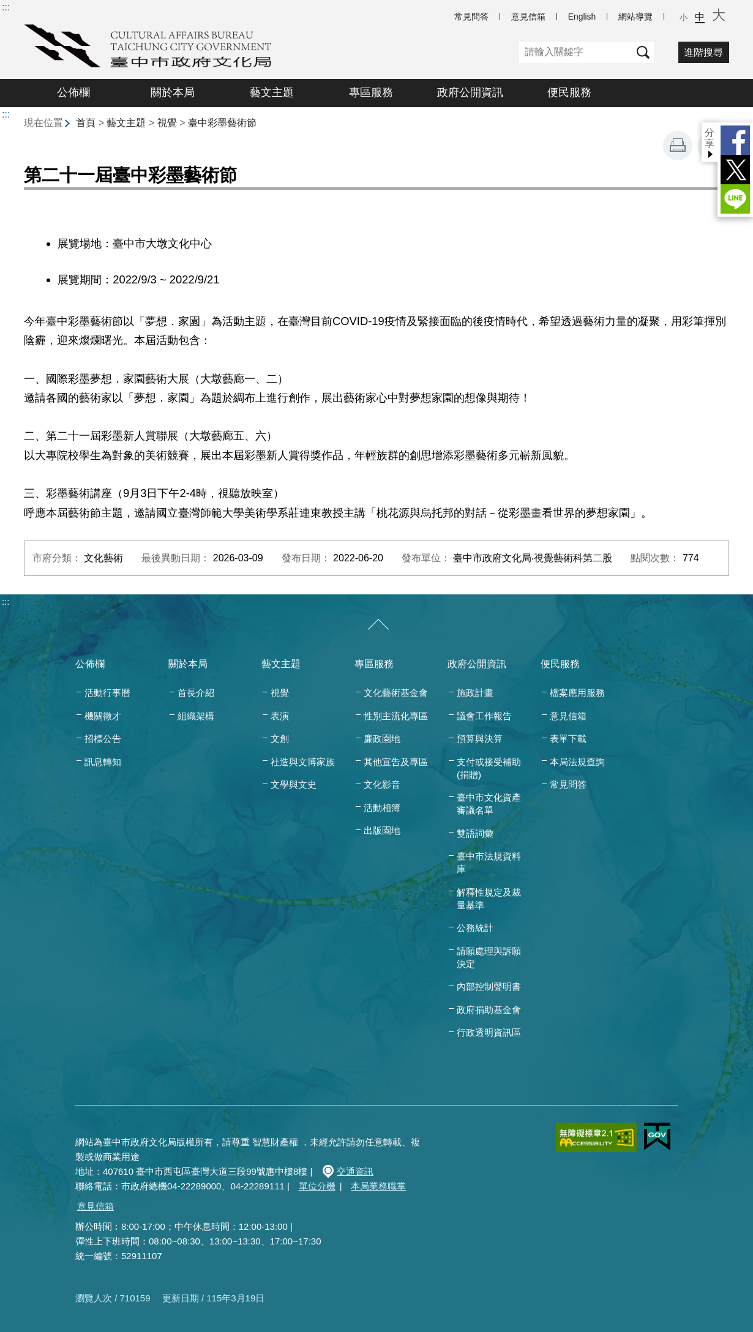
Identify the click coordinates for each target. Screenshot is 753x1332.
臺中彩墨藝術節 (222, 123)
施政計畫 (475, 692)
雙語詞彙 (475, 833)
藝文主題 (272, 92)
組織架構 (196, 716)
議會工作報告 (484, 716)
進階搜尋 (703, 52)
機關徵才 (102, 716)
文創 (280, 738)
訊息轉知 (102, 762)
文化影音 (382, 784)
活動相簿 (382, 808)
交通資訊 (355, 1171)
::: (6, 7)
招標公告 (102, 738)
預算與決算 (480, 738)
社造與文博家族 (303, 762)
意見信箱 (528, 16)
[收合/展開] (378, 625)
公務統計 (475, 927)
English (582, 16)
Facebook (735, 140)
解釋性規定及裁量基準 (489, 898)
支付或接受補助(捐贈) (489, 768)
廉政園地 (382, 738)
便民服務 (569, 92)
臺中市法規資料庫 (489, 862)
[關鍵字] (575, 52)
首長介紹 (196, 692)
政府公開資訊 (470, 92)
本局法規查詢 (577, 762)
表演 (280, 716)
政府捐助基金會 (489, 1010)
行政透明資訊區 (489, 1032)
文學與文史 (294, 784)
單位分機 (317, 1186)
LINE (735, 199)
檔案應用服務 (577, 692)
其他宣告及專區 (396, 762)
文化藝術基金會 (396, 692)
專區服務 (371, 92)
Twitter (735, 169)
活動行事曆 (107, 692)
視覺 (167, 123)
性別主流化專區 (396, 716)
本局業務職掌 (378, 1186)
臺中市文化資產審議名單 (489, 803)
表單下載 (568, 738)
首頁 (86, 123)
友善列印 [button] (677, 145)
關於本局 (173, 92)
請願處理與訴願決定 (489, 957)
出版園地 (382, 830)
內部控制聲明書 (489, 986)
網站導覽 (635, 16)
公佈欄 (73, 92)
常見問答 (471, 16)
